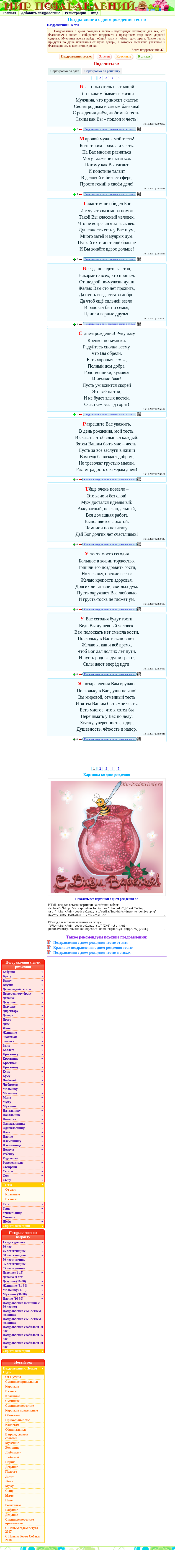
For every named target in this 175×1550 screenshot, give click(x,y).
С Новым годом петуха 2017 (21, 1533)
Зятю (6, 1049)
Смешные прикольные (21, 1385)
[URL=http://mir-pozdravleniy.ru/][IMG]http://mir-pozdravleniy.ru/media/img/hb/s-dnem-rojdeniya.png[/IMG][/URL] (107, 930)
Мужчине (9, 1109)
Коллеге (8, 1053)
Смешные (12, 1404)
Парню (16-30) (13, 1302)
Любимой (10, 1083)
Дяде (6, 1027)
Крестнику (10, 1057)
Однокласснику (14, 1127)
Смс (6, 1179)
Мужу (7, 1105)
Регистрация (75, 13)
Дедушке (9, 1010)
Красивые (123, 56)
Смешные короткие (19, 1409)
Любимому (10, 1088)
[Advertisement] (107, 755)
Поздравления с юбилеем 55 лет (23, 1340)
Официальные (15, 1433)
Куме (6, 1075)
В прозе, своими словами (16, 1439)
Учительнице (12, 1216)
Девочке (9, 1001)
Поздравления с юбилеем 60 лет (23, 1348)
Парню (8, 1140)
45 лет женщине (14, 1254)
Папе (6, 1135)
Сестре (8, 1174)
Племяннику (12, 1144)
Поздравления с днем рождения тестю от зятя (90, 946)
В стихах (144, 56)
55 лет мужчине (14, 1271)
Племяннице (12, 1148)
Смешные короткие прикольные (19, 1524)
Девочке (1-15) (13, 1276)
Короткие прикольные (21, 1414)
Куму (6, 1079)
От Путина (13, 1380)
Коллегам (12, 1428)
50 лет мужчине (14, 1263)
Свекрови (10, 1170)
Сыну (7, 1183)
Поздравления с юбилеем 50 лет (23, 1332)
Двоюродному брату (17, 997)
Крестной (10, 1066)
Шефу (7, 1225)
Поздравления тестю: (76, 56)
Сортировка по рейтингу (102, 71)
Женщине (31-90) (15, 1289)
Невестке (9, 1122)
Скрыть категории (24, 1229)
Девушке (9, 1005)
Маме (7, 1101)
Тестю (74, 25)
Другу (7, 1023)
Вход (94, 13)
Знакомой (10, 1040)
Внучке (8, 988)
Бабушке (9, 975)
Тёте (6, 1207)
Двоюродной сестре (17, 992)
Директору (10, 1014)
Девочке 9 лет (13, 1280)
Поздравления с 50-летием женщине (22, 1316)
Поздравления (57, 25)
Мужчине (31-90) (15, 1297)
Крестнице (10, 1062)
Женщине (10, 1036)
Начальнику (12, 1114)
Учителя (9, 1220)
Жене (6, 1031)
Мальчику (10, 1092)
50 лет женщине (14, 1258)
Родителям (10, 1161)
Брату (7, 979)
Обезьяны (12, 1418)
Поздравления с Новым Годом (20, 1373)
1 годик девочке (14, 1245)
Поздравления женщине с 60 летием (21, 1308)
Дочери (8, 1018)
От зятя (104, 56)
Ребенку (8, 1157)
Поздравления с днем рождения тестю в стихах (110, 129)
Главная (9, 13)
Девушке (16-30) (14, 1284)
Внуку (7, 984)
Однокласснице (14, 1131)
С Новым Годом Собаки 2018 (22, 1541)
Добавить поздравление (40, 13)
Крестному (10, 1070)
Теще (6, 1212)
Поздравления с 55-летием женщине (22, 1324)
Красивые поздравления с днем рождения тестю (109, 479)
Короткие (12, 1390)
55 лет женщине (14, 1267)
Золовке (8, 1044)
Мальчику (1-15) (14, 1293)
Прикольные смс (17, 1423)
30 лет (7, 1250)
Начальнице (12, 1118)
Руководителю (13, 1166)
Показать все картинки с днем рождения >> (106, 899)
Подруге (9, 1153)
